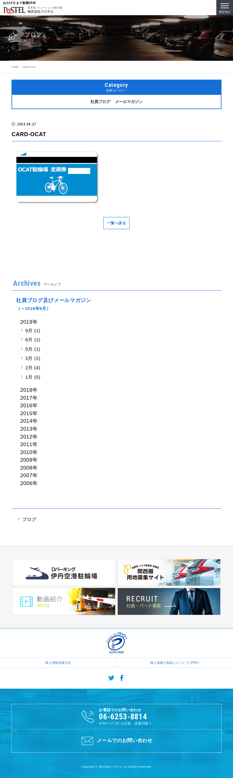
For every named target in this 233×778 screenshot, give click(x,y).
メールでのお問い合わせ (116, 741)
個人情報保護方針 (58, 662)
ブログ (29, 519)
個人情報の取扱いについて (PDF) (174, 662)
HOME (15, 67)
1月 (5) (32, 377)
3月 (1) (32, 358)
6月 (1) (32, 339)
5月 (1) (32, 349)
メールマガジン (129, 101)
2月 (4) (32, 367)
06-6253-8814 (123, 716)
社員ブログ (100, 101)
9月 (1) (32, 330)
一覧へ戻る (116, 223)
